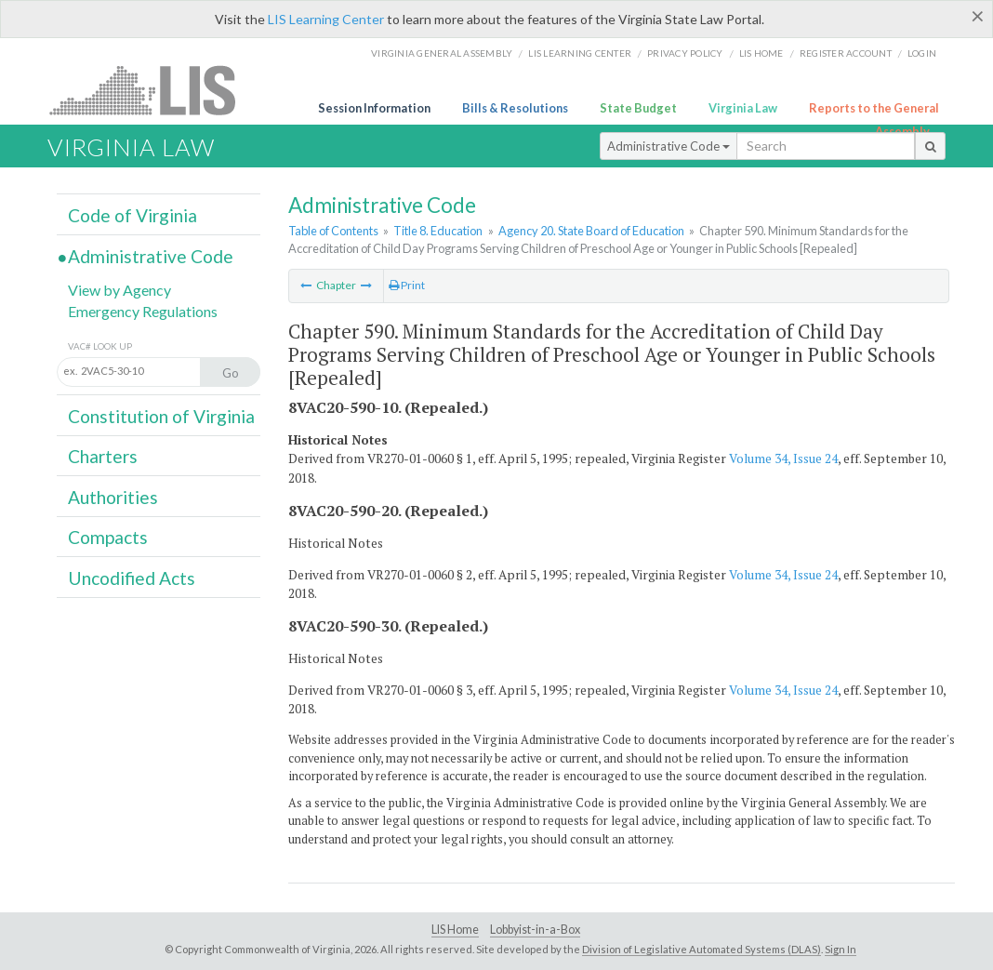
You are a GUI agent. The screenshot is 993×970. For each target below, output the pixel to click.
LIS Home (455, 930)
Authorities (113, 497)
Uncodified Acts (131, 578)
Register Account (846, 53)
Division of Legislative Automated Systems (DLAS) (701, 949)
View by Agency (119, 290)
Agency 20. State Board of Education (591, 230)
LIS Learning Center (326, 19)
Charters (103, 456)
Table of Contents (333, 230)
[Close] (978, 16)
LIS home (761, 53)
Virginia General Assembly (441, 53)
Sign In (840, 949)
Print (407, 285)
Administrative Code (668, 146)
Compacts (108, 537)
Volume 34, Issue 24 (783, 458)
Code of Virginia (132, 215)
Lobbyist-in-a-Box (535, 930)
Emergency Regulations (143, 311)
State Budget (638, 107)
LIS (153, 89)
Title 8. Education (438, 230)
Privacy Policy (685, 53)
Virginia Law (742, 107)
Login (921, 53)
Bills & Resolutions (515, 107)
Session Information (374, 107)
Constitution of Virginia (161, 416)
